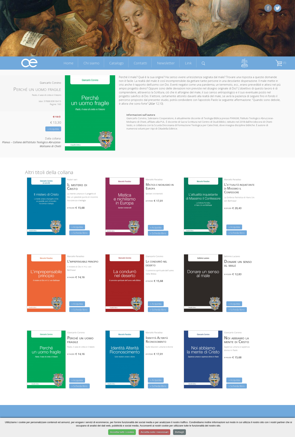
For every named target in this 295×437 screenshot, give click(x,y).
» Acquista (53, 129)
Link (188, 63)
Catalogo (116, 63)
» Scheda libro (79, 232)
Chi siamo (91, 63)
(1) (280, 63)
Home (68, 63)
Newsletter (166, 63)
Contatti (140, 63)
